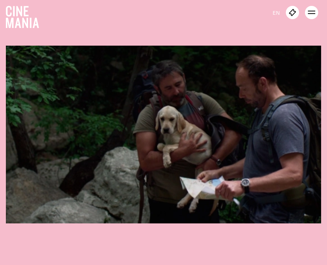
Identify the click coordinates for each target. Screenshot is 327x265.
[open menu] (311, 12)
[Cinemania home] (25, 15)
